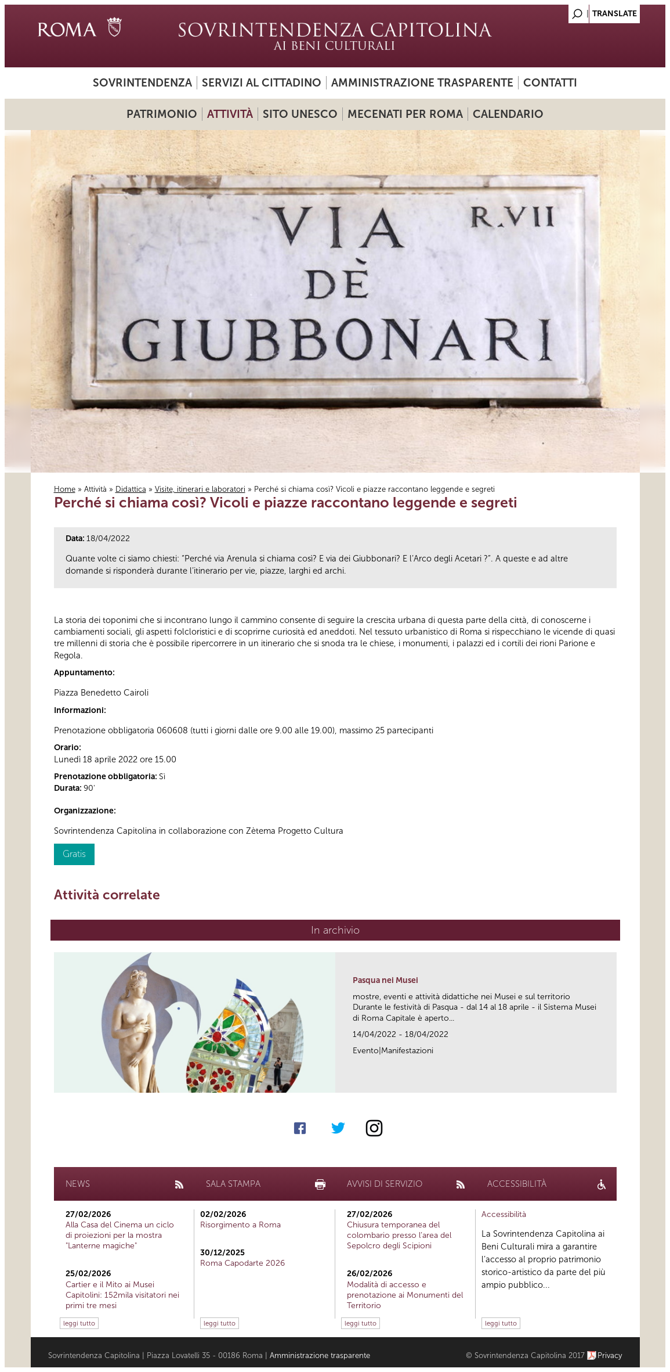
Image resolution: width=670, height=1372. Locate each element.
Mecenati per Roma (405, 114)
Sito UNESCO (300, 114)
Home (64, 489)
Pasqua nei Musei (385, 980)
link (612, 1080)
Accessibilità (503, 1214)
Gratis (74, 853)
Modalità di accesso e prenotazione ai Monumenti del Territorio (405, 1295)
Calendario (508, 114)
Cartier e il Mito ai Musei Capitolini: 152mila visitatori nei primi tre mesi (122, 1295)
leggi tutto (79, 1323)
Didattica (130, 489)
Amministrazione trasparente (422, 82)
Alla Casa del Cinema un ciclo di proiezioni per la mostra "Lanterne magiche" (120, 1235)
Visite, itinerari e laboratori (200, 489)
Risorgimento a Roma (240, 1225)
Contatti (550, 82)
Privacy (609, 1355)
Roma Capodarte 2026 (242, 1263)
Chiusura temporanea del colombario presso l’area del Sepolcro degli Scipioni (399, 1235)
